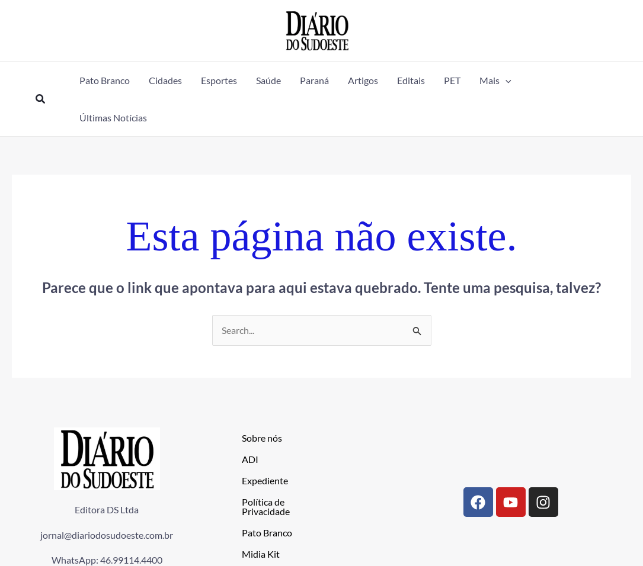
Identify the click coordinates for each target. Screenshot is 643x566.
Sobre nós (262, 437)
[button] (41, 99)
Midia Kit (261, 553)
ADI (250, 459)
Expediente (265, 480)
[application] (505, 80)
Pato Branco (267, 532)
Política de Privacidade (266, 506)
